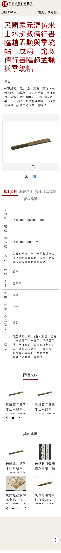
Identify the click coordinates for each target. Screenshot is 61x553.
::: (34, 12)
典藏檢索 (54, 12)
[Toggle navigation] (56, 4)
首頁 (41, 12)
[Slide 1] (13, 418)
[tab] (10, 192)
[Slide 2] (16, 508)
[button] (27, 176)
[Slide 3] (19, 508)
